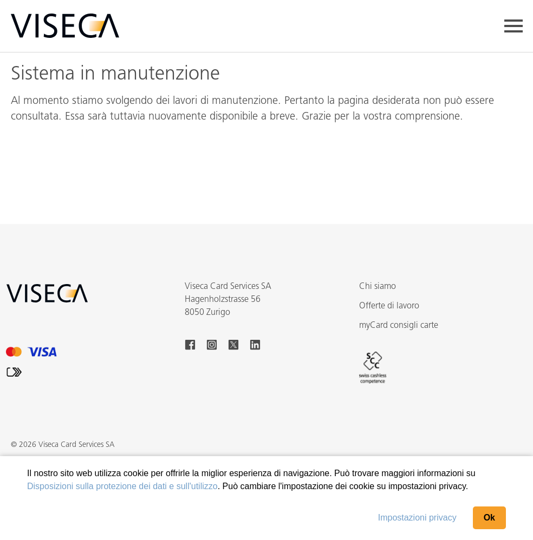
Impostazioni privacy (417, 517)
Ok (489, 517)
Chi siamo (377, 286)
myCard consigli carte (398, 325)
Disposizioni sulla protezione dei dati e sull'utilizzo (122, 486)
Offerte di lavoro (389, 306)
